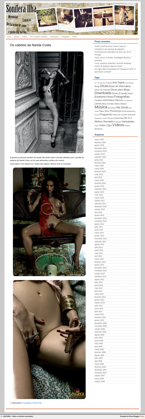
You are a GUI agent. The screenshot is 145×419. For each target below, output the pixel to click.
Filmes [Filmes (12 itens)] (110, 96)
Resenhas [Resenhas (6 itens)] (119, 118)
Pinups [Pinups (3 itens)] (97, 115)
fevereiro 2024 (100, 163)
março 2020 (99, 169)
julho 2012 (99, 282)
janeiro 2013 (99, 265)
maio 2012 (99, 288)
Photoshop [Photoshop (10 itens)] (115, 111)
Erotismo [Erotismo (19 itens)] (100, 96)
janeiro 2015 (99, 215)
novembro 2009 (101, 326)
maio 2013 (99, 253)
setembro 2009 (100, 332)
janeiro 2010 (99, 320)
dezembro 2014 (101, 218)
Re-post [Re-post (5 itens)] (111, 118)
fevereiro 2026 (100, 142)
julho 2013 (99, 247)
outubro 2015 (100, 209)
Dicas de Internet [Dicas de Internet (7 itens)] (102, 90)
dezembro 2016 (101, 206)
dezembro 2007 (101, 370)
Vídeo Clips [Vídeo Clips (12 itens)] (105, 125)
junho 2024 (99, 160)
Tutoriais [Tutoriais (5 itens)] (117, 122)
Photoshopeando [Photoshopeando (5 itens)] (128, 111)
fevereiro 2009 (100, 352)
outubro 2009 (100, 329)
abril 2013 (98, 256)
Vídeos (24, 37)
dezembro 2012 (101, 268)
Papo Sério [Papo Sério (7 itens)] (104, 111)
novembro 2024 (101, 151)
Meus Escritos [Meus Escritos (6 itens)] (108, 104)
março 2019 (99, 180)
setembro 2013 (100, 242)
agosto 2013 (99, 244)
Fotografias (65, 37)
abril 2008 (98, 361)
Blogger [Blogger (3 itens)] (131, 83)
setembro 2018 (100, 189)
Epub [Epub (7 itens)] (130, 93)
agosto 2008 (99, 355)
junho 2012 (99, 285)
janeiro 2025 (99, 145)
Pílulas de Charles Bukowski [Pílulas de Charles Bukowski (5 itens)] (123, 115)
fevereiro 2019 (100, 183)
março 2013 (99, 259)
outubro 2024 (100, 154)
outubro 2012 (100, 274)
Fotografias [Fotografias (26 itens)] (122, 96)
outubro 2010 (100, 303)
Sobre (74, 37)
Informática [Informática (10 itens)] (108, 100)
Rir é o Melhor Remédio (38, 37)
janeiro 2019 (99, 186)
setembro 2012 (100, 276)
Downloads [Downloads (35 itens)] (103, 93)
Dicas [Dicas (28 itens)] (104, 86)
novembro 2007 (101, 373)
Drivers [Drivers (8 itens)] (115, 93)
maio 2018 (99, 195)
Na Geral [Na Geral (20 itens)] (122, 107)
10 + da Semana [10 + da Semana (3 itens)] (100, 83)
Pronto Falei (37, 403)
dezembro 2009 (101, 323)
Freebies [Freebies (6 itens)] (98, 100)
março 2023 (99, 166)
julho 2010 (99, 306)
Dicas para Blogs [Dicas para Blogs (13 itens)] (120, 89)
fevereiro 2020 (100, 171)
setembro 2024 (100, 157)
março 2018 (99, 198)
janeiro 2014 (99, 236)
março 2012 (99, 294)
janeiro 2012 (99, 300)
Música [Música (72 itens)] (101, 107)
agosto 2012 (99, 279)
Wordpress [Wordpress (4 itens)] (99, 129)
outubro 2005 (100, 381)
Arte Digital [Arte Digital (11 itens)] (118, 82)
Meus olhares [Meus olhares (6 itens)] (120, 104)
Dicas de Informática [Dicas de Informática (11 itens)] (120, 86)
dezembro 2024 (101, 148)
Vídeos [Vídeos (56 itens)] (118, 125)
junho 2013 (99, 250)
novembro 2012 (101, 271)
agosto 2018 (99, 192)
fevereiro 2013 (100, 262)
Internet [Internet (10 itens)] (119, 100)
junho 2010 (99, 308)
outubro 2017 (100, 201)
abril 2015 (98, 212)
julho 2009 (99, 338)
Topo (142, 416)
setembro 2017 (100, 204)
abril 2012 (98, 291)
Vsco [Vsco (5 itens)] (97, 126)
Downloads (54, 37)
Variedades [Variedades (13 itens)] (128, 121)
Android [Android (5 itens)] (109, 83)
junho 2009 (99, 341)
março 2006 (99, 379)
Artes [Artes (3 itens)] (126, 83)
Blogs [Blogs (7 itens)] (97, 86)
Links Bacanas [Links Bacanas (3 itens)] (127, 100)
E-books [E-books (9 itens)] (123, 93)
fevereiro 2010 (100, 317)
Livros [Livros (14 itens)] (98, 103)
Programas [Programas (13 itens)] (106, 114)
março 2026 (99, 139)
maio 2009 (99, 344)
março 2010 (99, 314)
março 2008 (99, 364)
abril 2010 (98, 311)
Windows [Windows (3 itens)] (127, 125)
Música (16, 37)
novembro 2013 (101, 239)
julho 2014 (99, 227)
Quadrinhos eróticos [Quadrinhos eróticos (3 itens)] (101, 118)
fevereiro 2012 (100, 297)
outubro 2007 (100, 376)
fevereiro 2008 (100, 367)
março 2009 (99, 349)
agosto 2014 (99, 224)
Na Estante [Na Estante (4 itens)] (112, 108)
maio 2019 (99, 174)
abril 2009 (98, 347)
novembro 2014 (101, 221)
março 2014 (99, 233)
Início (9, 37)
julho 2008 (99, 358)
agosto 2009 (99, 335)
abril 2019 (98, 177)
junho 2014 (99, 230)
